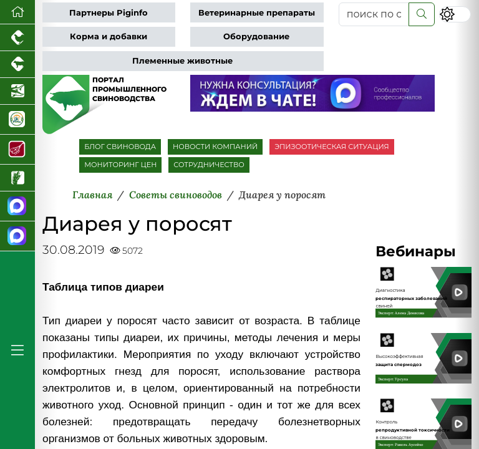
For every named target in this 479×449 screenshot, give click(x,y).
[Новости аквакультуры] (17, 91)
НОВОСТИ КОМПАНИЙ (215, 146)
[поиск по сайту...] (374, 14)
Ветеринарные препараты (256, 12)
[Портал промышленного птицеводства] (17, 37)
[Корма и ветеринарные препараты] (17, 120)
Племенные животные (182, 60)
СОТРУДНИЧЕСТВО (208, 164)
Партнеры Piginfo (108, 12)
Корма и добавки (108, 36)
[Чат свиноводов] (17, 236)
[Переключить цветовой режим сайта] (455, 14)
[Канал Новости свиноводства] (17, 206)
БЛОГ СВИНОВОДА (120, 146)
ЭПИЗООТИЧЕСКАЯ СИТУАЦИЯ (331, 146)
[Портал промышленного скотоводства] (17, 64)
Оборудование (256, 36)
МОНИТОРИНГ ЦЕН (120, 164)
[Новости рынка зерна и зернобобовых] (17, 178)
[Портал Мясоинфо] (17, 150)
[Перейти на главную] (17, 12)
